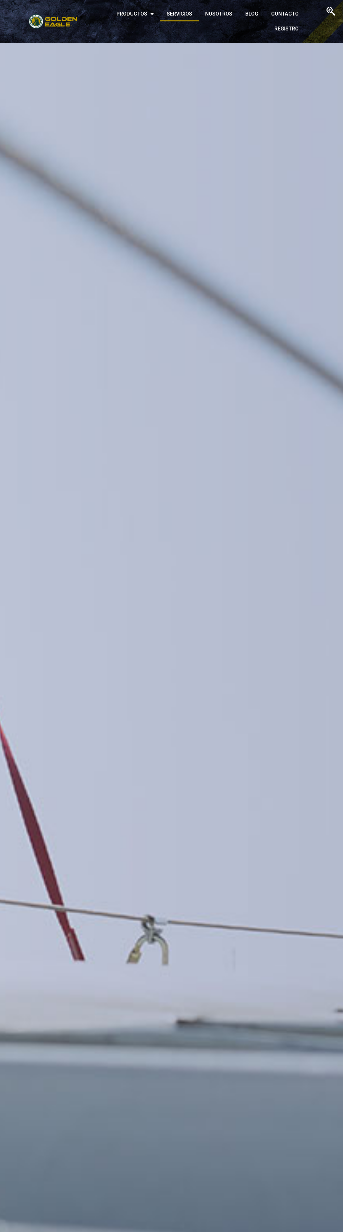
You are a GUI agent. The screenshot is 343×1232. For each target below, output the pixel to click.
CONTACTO (285, 14)
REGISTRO (286, 29)
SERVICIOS (179, 14)
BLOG (251, 14)
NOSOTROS (218, 14)
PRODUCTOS (135, 14)
